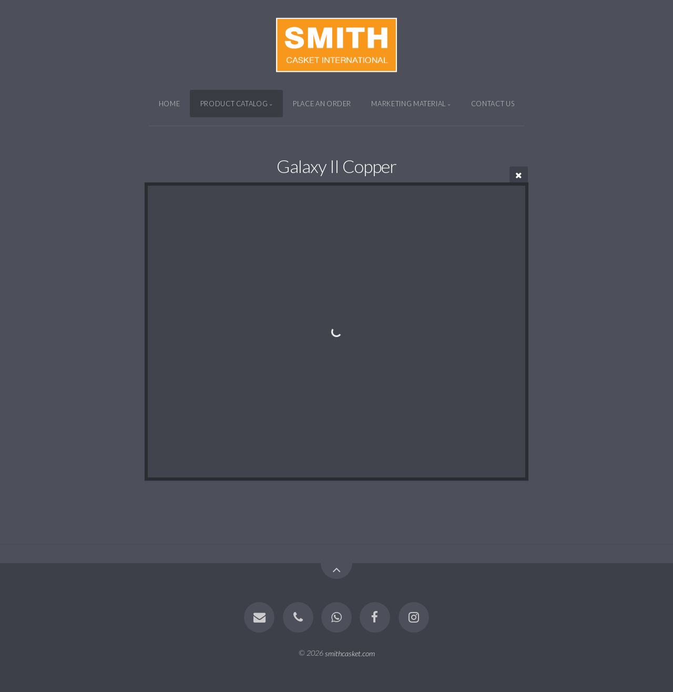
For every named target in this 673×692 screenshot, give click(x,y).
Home (169, 103)
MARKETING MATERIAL (408, 103)
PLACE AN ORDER (322, 103)
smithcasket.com (350, 652)
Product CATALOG (234, 103)
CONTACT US (492, 103)
